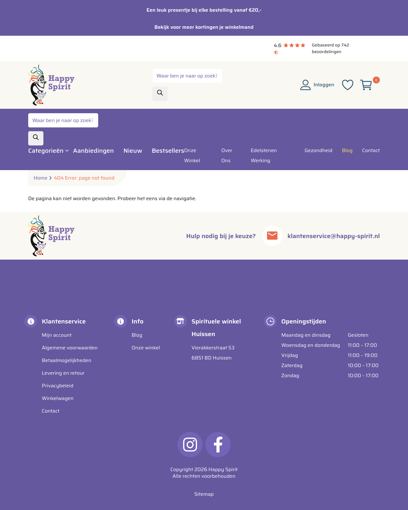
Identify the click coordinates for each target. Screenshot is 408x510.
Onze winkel (146, 348)
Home (41, 178)
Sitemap (204, 494)
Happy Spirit (223, 469)
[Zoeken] (160, 94)
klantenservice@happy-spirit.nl (334, 236)
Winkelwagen (57, 398)
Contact (51, 411)
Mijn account (57, 335)
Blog (137, 335)
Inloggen (317, 85)
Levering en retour (63, 373)
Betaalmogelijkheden (66, 360)
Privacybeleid (57, 386)
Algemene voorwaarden (70, 348)
